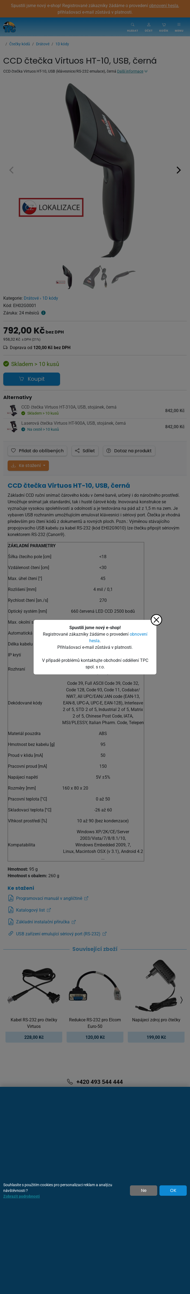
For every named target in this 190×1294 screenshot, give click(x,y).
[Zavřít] (156, 620)
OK (173, 1191)
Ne (144, 1191)
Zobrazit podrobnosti (21, 1196)
